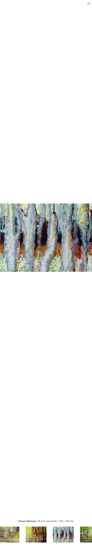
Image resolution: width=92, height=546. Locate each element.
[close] (89, 3)
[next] (86, 268)
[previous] (5, 268)
